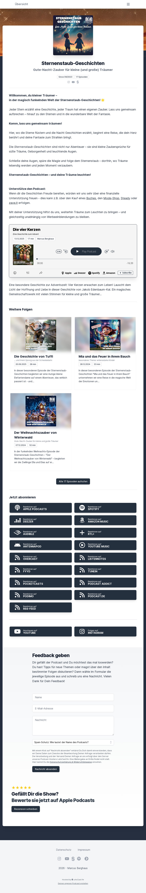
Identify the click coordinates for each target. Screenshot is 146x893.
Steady (125, 198)
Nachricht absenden (46, 769)
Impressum (84, 849)
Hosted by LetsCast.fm (73, 879)
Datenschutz (63, 849)
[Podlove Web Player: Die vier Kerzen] (73, 259)
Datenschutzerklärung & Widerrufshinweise (71, 762)
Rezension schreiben (25, 809)
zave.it (13, 202)
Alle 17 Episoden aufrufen (73, 481)
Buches (91, 198)
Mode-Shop (111, 198)
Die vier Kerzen (26, 229)
